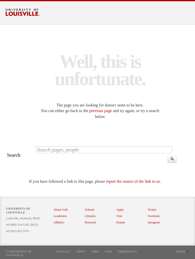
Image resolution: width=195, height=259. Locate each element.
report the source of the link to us (133, 181)
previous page (100, 111)
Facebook (154, 216)
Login (182, 251)
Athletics (58, 222)
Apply (120, 209)
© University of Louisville (18, 253)
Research (90, 222)
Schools (89, 209)
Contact (63, 251)
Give (108, 251)
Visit (119, 216)
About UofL (60, 209)
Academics (60, 216)
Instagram (154, 222)
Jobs (95, 251)
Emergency (127, 251)
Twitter (152, 209)
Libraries (90, 216)
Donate (120, 222)
